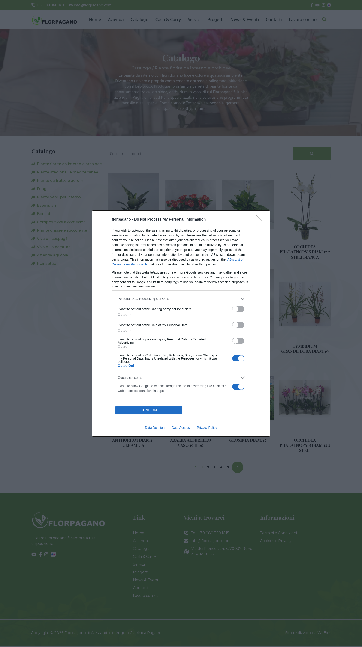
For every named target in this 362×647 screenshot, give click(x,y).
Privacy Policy (207, 428)
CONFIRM (149, 410)
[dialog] (181, 323)
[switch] (238, 309)
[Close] (260, 219)
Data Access (181, 428)
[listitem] (181, 298)
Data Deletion (155, 428)
